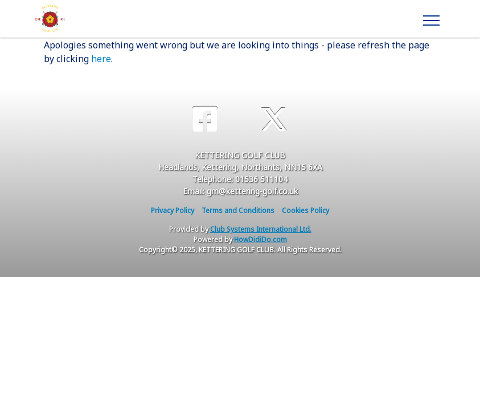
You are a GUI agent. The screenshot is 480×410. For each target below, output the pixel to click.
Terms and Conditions (238, 210)
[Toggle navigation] (430, 19)
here (101, 58)
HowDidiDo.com (260, 239)
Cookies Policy (305, 210)
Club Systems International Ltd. (260, 229)
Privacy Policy (172, 210)
